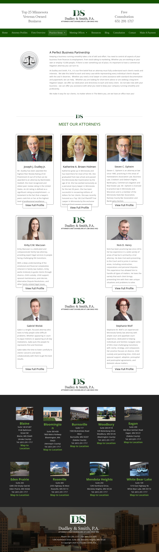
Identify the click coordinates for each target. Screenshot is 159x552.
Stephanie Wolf (124, 325)
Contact (132, 32)
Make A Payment (148, 32)
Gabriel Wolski (35, 325)
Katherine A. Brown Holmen (79, 166)
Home (5, 32)
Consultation (119, 32)
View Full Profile (34, 205)
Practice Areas (57, 33)
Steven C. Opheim (124, 166)
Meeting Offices (78, 33)
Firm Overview (38, 32)
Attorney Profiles (19, 32)
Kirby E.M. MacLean (34, 245)
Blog (107, 32)
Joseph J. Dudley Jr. (35, 166)
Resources (96, 32)
